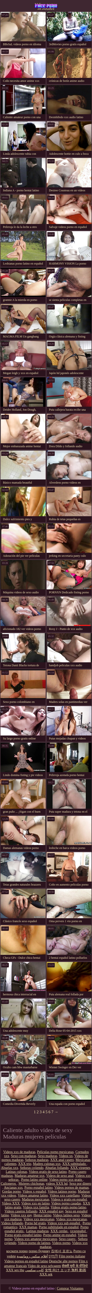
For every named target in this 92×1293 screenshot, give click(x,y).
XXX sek (46, 1274)
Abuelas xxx (9, 1168)
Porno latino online (34, 1180)
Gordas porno (11, 1191)
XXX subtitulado (74, 1164)
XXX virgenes (80, 1168)
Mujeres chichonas (31, 1183)
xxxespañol (78, 1231)
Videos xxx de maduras (19, 1152)
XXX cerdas (59, 1231)
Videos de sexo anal (60, 1176)
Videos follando (12, 1223)
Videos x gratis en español (69, 1199)
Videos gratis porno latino (68, 1207)
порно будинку (39, 1251)
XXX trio (24, 1164)
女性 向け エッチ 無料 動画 (65, 1270)
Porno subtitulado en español (59, 1227)
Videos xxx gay (21, 1215)
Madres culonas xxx (47, 1164)
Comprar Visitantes (70, 1288)
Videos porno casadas (66, 1203)
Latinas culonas (16, 1172)
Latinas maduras (37, 1231)
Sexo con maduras (23, 1156)
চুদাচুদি (53, 1256)
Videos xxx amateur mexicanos (35, 1239)
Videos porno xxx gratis (66, 1180)
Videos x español (34, 1191)
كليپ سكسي (34, 1270)
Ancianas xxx (13, 1187)
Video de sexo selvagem (44, 1266)
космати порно (17, 1251)
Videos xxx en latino (35, 1203)
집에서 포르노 (62, 1251)
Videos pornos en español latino (46, 6)
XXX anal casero (62, 1160)
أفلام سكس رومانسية (32, 1256)
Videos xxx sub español (64, 1223)
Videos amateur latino (33, 1195)
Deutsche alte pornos (63, 1261)
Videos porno (61, 1243)
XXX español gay (51, 1211)
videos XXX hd (56, 1183)
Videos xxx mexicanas (39, 1219)
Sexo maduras (47, 1156)
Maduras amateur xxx (30, 1176)
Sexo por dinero (80, 1183)
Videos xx (66, 1156)
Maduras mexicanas (35, 1199)
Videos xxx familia (36, 1207)
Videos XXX (11, 1203)
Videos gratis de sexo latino (48, 1172)
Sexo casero (67, 1239)
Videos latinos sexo (66, 1215)
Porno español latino (39, 1187)
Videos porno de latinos (34, 1243)
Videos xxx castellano (65, 1195)
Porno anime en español (59, 1235)
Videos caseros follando (20, 1211)
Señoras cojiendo (31, 1168)
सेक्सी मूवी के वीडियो (75, 1266)
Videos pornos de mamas (71, 1187)
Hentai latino (42, 1215)
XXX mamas (28, 1227)
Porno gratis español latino (23, 1235)
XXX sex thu (15, 1270)
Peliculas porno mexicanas (55, 1152)
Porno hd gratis (35, 1223)
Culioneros (9, 1183)
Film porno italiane (72, 1256)
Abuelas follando (57, 1168)
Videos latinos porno (62, 1191)
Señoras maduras (36, 1160)
